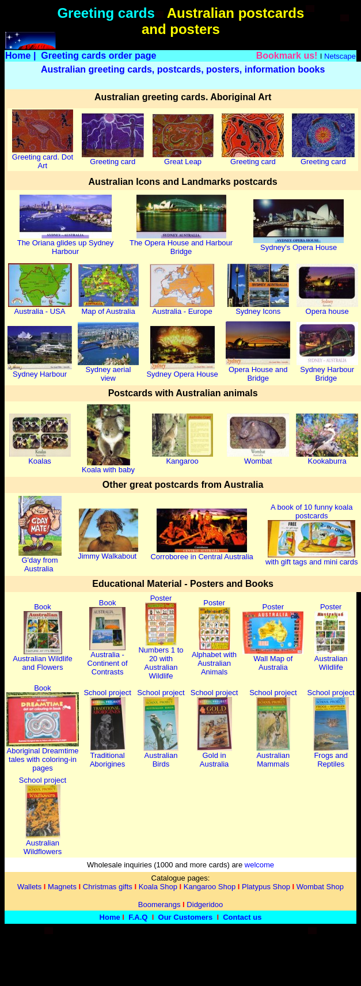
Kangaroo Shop (209, 886)
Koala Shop (158, 886)
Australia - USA (40, 308)
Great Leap (183, 158)
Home (18, 55)
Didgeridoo (205, 904)
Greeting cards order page (98, 55)
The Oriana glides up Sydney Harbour (65, 244)
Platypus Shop (266, 886)
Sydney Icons (258, 308)
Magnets (62, 886)
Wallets (29, 886)
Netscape (340, 56)
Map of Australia (108, 308)
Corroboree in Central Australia (201, 553)
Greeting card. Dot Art (42, 158)
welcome (259, 864)
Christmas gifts (107, 886)
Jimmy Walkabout (108, 552)
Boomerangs (159, 904)
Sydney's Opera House (298, 244)
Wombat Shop (320, 886)
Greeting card (113, 158)
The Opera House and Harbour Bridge (181, 244)
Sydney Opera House (182, 370)
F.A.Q (137, 917)
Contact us (242, 917)
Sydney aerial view (108, 370)
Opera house (327, 308)
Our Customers (185, 917)
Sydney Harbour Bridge (327, 370)
